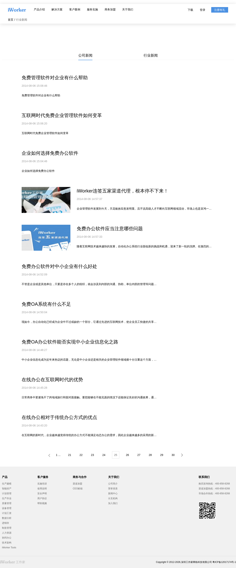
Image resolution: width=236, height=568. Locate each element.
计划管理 (6, 493)
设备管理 (6, 508)
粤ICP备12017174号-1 (224, 562)
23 (92, 455)
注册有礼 (219, 9)
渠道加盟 (77, 483)
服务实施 (92, 9)
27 (138, 455)
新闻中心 (113, 493)
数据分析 (6, 518)
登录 (202, 9)
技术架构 (6, 542)
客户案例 (74, 9)
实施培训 (42, 483)
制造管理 (6, 528)
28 (150, 455)
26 (127, 455)
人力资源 (6, 532)
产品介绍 (39, 9)
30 (173, 455)
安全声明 (42, 493)
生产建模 (6, 483)
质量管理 (6, 503)
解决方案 (57, 9)
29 (161, 455)
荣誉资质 (113, 488)
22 (81, 455)
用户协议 (42, 498)
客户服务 (42, 477)
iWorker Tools (9, 547)
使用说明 (42, 488)
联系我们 (204, 477)
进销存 (5, 523)
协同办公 (6, 537)
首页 (10, 19)
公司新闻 (85, 55)
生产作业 (6, 498)
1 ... (58, 455)
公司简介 (113, 483)
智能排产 (6, 488)
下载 (190, 9)
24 (103, 455)
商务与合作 (80, 477)
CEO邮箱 (78, 488)
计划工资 (6, 513)
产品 (4, 477)
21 (69, 455)
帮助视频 (42, 503)
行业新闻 (151, 55)
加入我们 (113, 503)
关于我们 (127, 9)
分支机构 (113, 498)
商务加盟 (110, 9)
